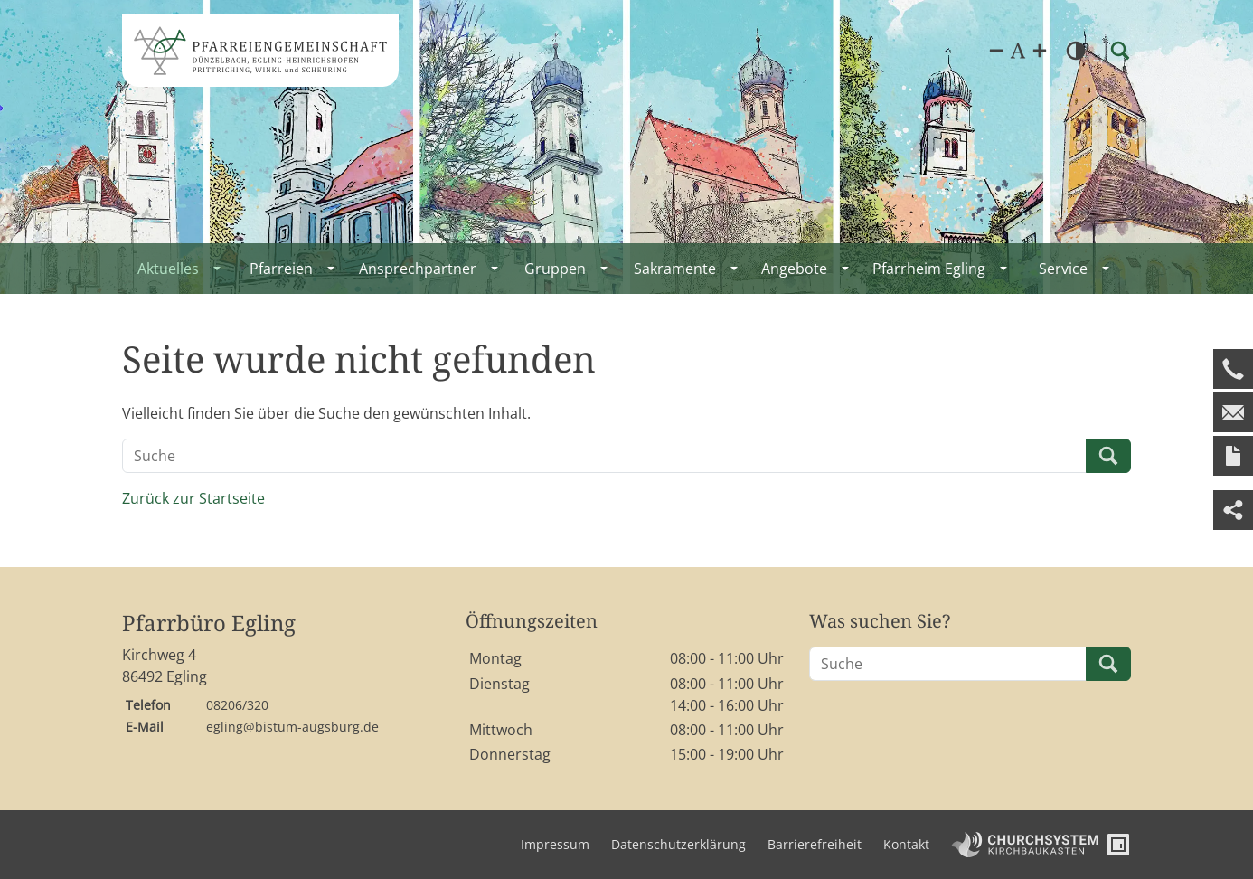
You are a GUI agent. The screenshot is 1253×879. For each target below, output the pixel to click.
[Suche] (604, 456)
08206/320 (237, 705)
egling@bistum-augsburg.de (292, 726)
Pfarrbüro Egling (209, 623)
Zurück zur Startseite (193, 498)
